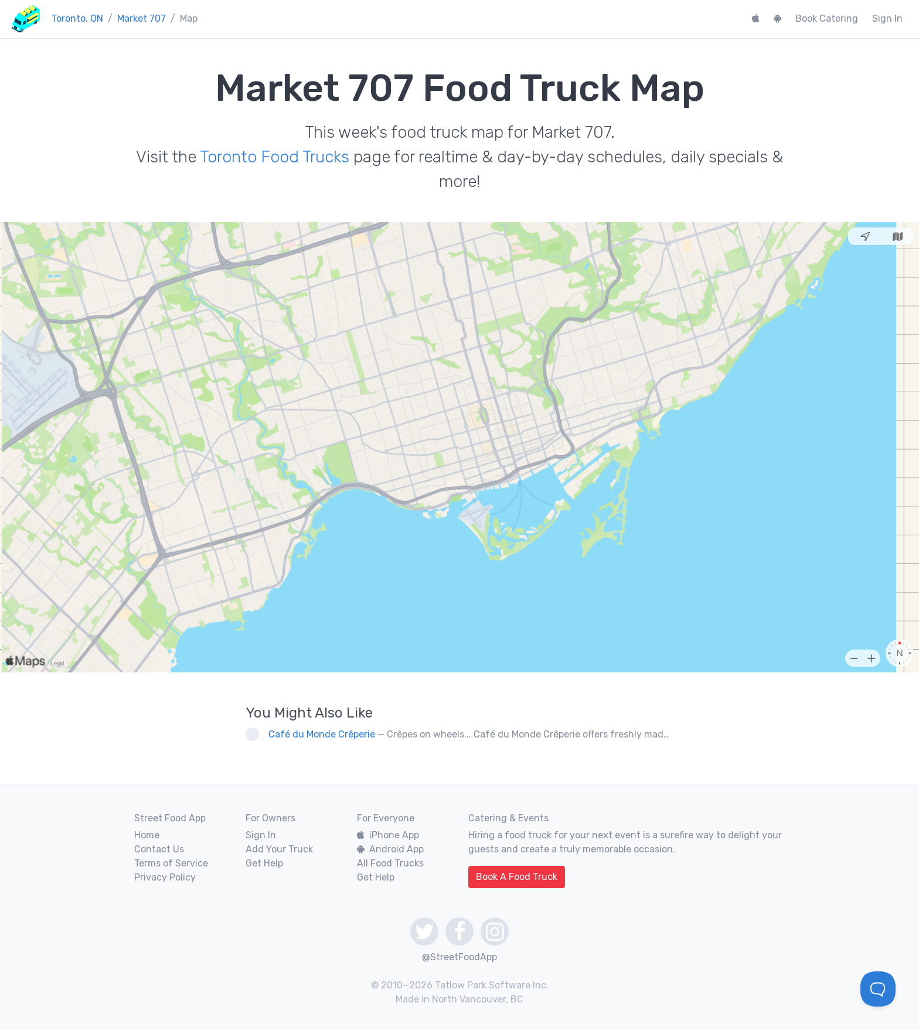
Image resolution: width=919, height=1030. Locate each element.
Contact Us (159, 849)
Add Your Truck (279, 849)
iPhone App (388, 835)
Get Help (264, 863)
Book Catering (826, 18)
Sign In (887, 18)
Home (146, 835)
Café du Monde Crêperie (321, 734)
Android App (390, 849)
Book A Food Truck (516, 876)
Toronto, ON (77, 18)
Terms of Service (171, 863)
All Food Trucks (390, 863)
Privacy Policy (165, 877)
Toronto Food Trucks (274, 156)
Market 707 (141, 18)
